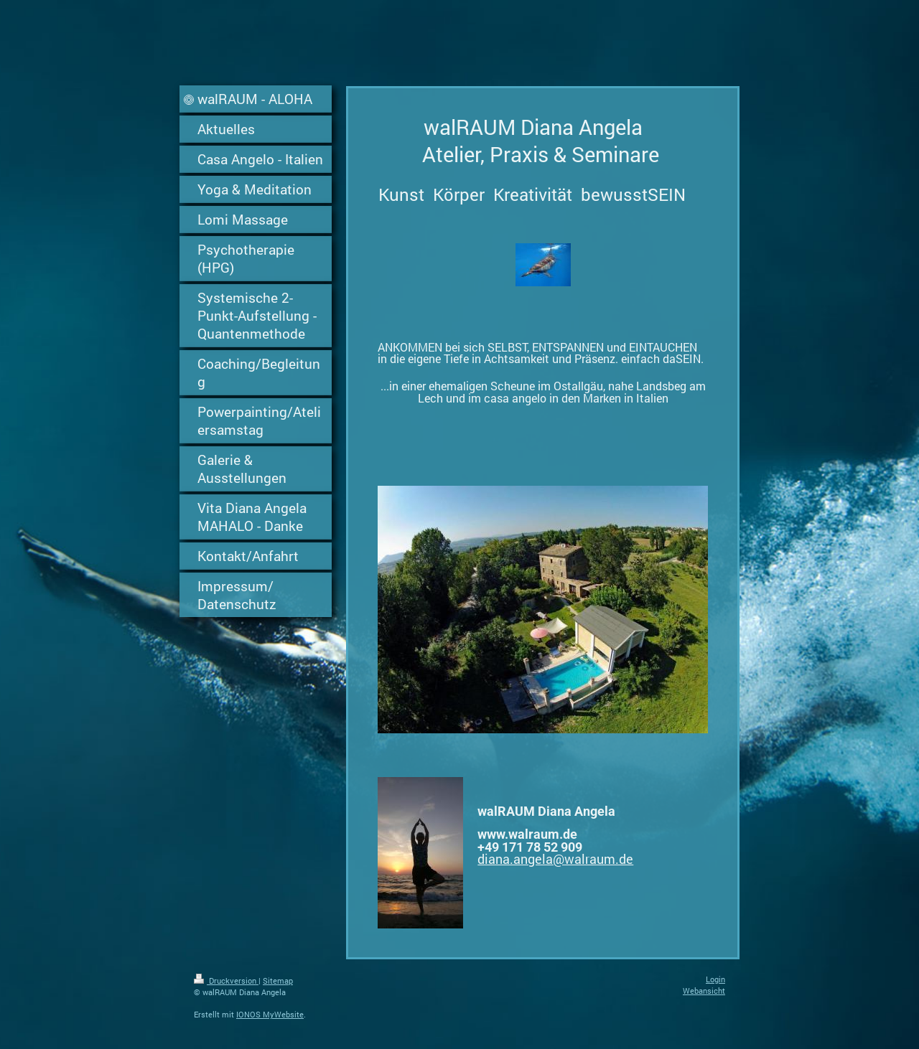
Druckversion (226, 980)
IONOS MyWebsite (270, 1014)
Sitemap (278, 980)
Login (715, 979)
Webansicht (704, 990)
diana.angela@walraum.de (555, 858)
